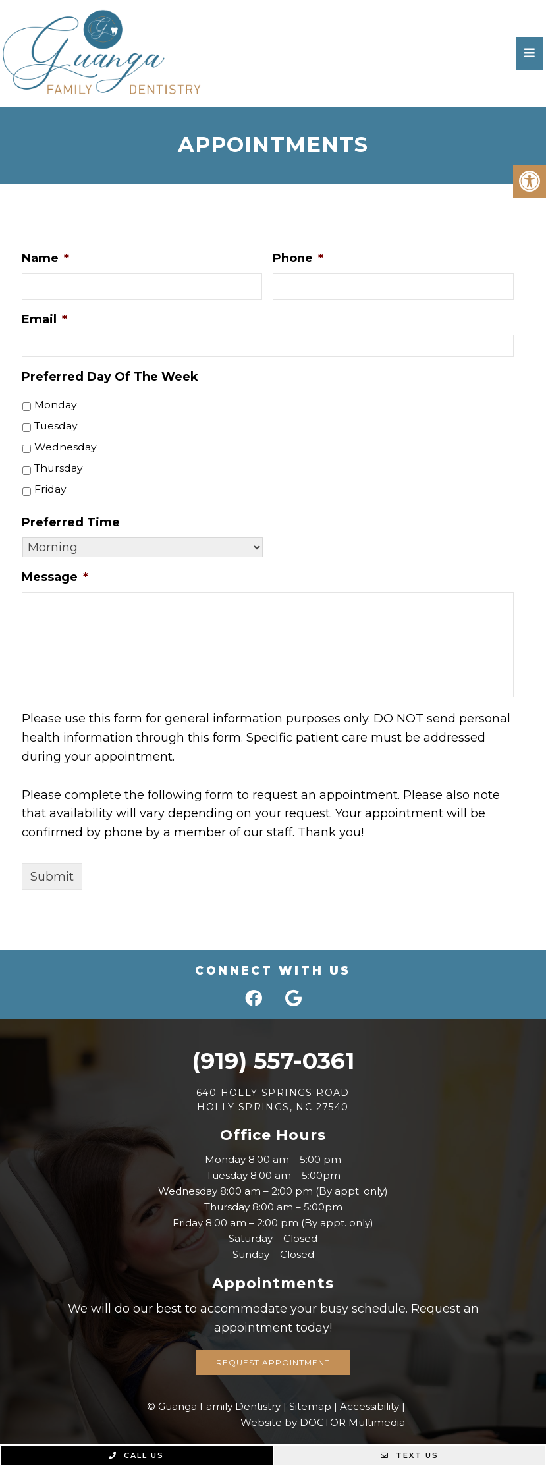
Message (55, 577)
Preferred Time (71, 522)
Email (44, 319)
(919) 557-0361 (273, 1060)
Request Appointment (273, 1362)
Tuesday (56, 426)
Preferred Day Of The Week (110, 376)
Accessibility (369, 1406)
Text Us (410, 1455)
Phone (298, 258)
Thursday (58, 468)
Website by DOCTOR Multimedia (322, 1422)
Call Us (136, 1455)
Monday (55, 404)
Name (45, 258)
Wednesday (65, 447)
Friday (50, 489)
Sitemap (310, 1406)
